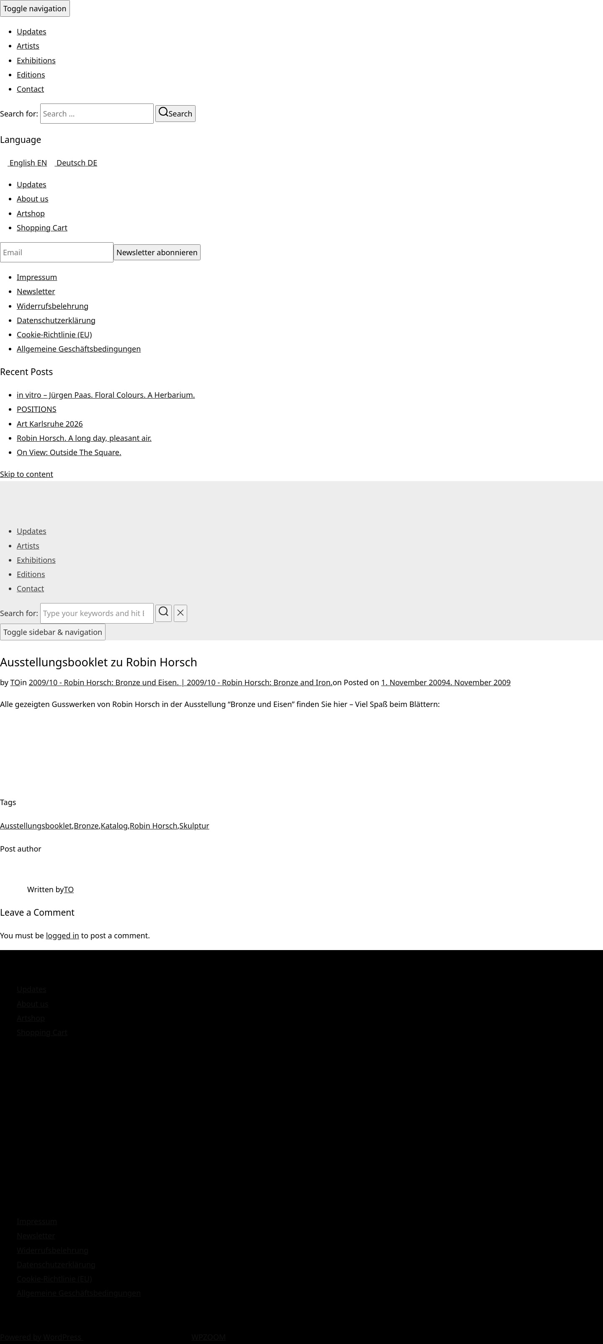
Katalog (114, 826)
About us (33, 199)
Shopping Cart (42, 228)
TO (15, 682)
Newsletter (36, 291)
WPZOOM (208, 1337)
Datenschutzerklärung (56, 320)
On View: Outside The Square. (69, 452)
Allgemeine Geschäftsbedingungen (79, 349)
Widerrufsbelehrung (52, 306)
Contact (30, 89)
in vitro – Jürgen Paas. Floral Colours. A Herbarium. (106, 395)
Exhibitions (36, 60)
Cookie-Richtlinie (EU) (54, 334)
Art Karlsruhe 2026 (50, 424)
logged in (62, 935)
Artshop (31, 213)
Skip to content (26, 474)
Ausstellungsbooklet (36, 826)
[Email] (56, 252)
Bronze (86, 826)
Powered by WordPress (41, 1337)
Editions (31, 75)
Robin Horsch (154, 826)
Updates (31, 31)
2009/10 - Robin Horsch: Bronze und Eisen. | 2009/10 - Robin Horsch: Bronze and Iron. (180, 682)
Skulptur (194, 826)
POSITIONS (37, 409)
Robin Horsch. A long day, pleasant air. (84, 438)
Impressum (37, 277)
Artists (28, 46)
